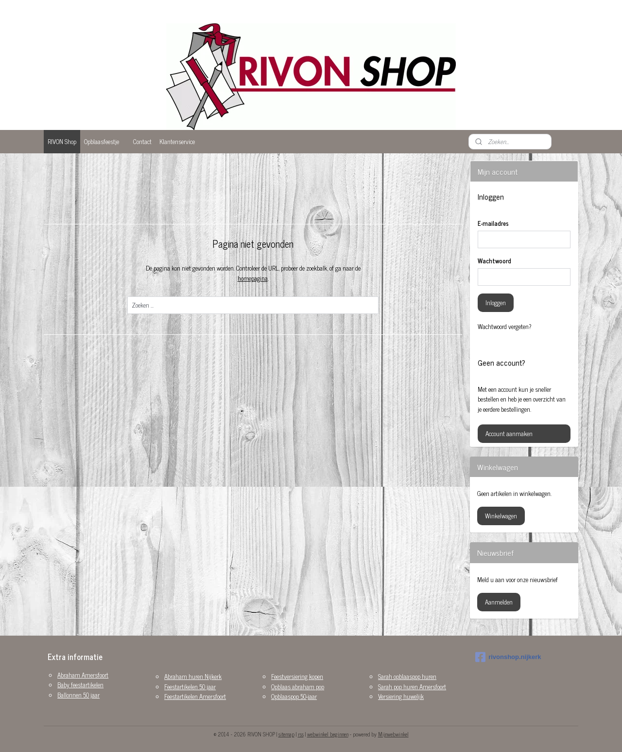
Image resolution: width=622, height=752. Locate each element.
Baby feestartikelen (80, 684)
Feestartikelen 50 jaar (190, 686)
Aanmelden (499, 602)
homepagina (252, 278)
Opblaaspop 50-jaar (294, 696)
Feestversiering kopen (297, 676)
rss (301, 734)
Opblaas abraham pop (297, 686)
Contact (142, 141)
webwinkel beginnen (327, 734)
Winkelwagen (501, 516)
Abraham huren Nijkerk (193, 676)
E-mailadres (493, 223)
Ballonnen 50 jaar (78, 695)
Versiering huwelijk (401, 696)
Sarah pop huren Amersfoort (412, 686)
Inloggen (495, 302)
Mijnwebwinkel (393, 734)
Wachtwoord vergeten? (505, 326)
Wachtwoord (494, 261)
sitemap (286, 734)
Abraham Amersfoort (82, 675)
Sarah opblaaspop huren (407, 676)
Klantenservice (177, 141)
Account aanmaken (509, 433)
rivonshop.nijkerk (508, 657)
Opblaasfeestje (101, 141)
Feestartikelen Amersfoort (195, 696)
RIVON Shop (62, 141)
